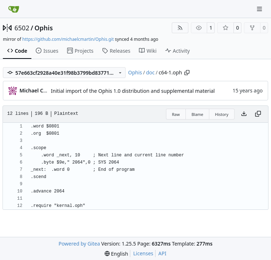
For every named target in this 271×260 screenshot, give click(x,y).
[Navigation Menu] (260, 9)
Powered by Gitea (79, 243)
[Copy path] (186, 72)
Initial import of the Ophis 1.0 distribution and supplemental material (133, 90)
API (162, 253)
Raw (176, 114)
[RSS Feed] (180, 27)
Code (17, 50)
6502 (21, 27)
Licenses (143, 253)
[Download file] (244, 114)
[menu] (116, 253)
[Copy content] (258, 114)
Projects (80, 50)
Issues (47, 50)
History (221, 114)
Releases (116, 50)
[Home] (14, 9)
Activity (177, 50)
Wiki (148, 50)
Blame (198, 114)
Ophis (43, 27)
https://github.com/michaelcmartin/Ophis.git (68, 39)
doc (150, 72)
